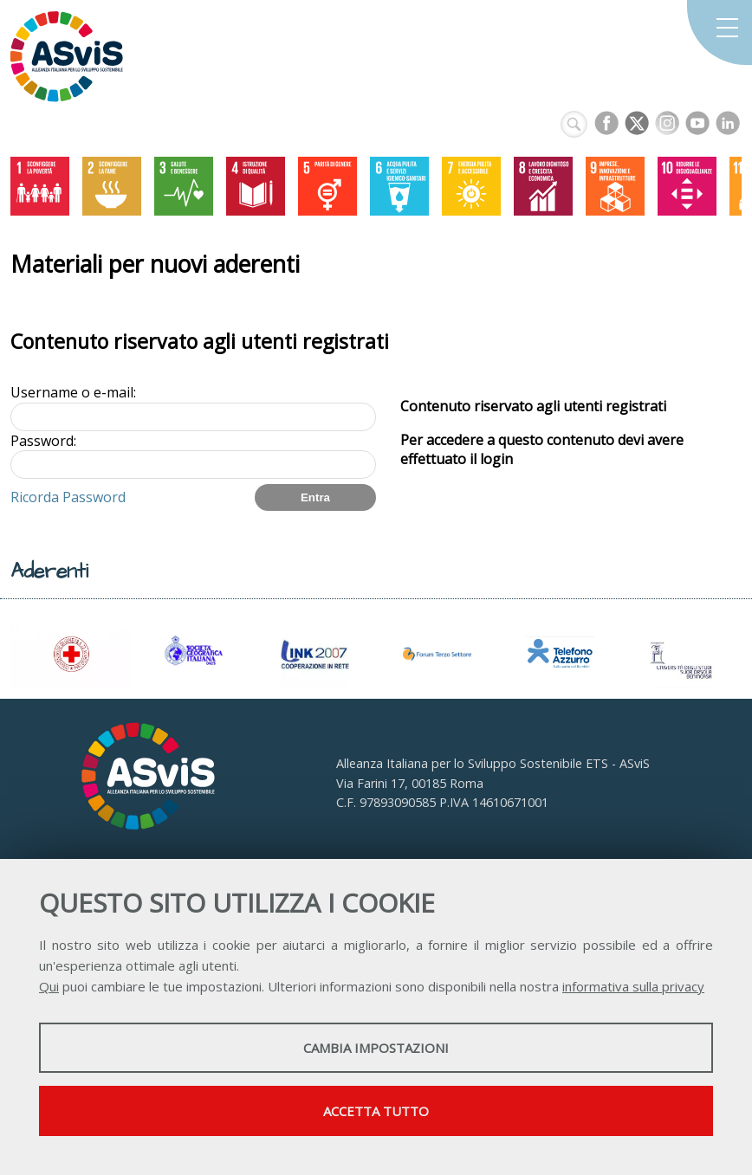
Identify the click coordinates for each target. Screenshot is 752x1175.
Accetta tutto (376, 1111)
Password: (43, 440)
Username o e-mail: (73, 392)
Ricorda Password (68, 497)
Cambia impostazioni (376, 1047)
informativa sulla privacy (633, 986)
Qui (49, 986)
